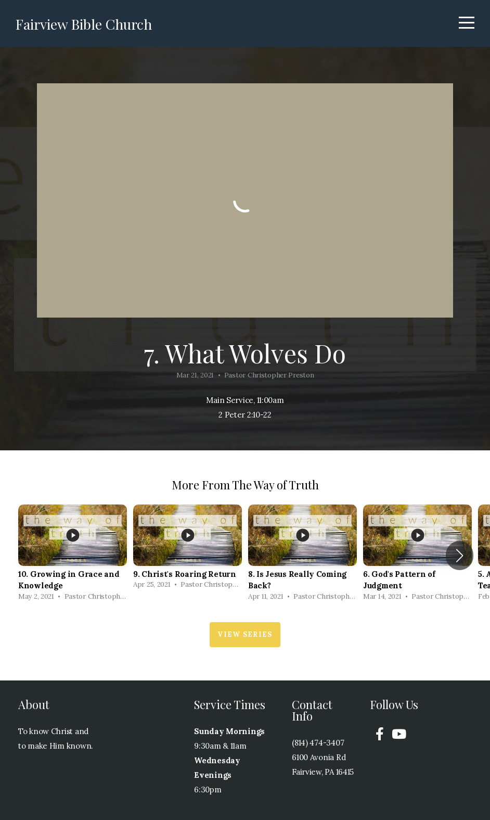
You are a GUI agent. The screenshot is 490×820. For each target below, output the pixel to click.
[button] (460, 555)
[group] (72, 555)
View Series (244, 634)
